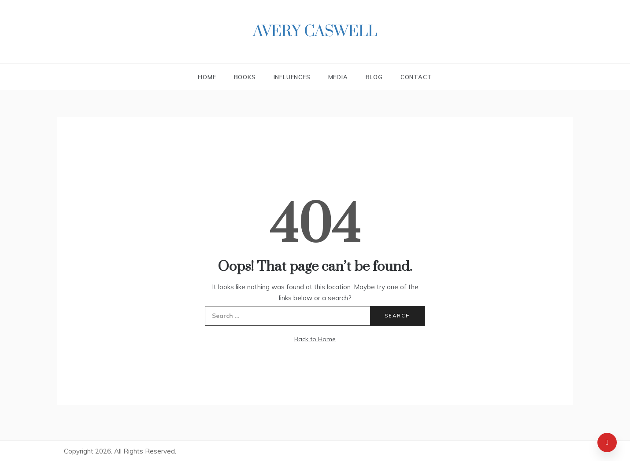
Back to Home (315, 339)
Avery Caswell (315, 31)
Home (207, 77)
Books (245, 77)
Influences (292, 77)
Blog (374, 77)
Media (338, 77)
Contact (416, 77)
